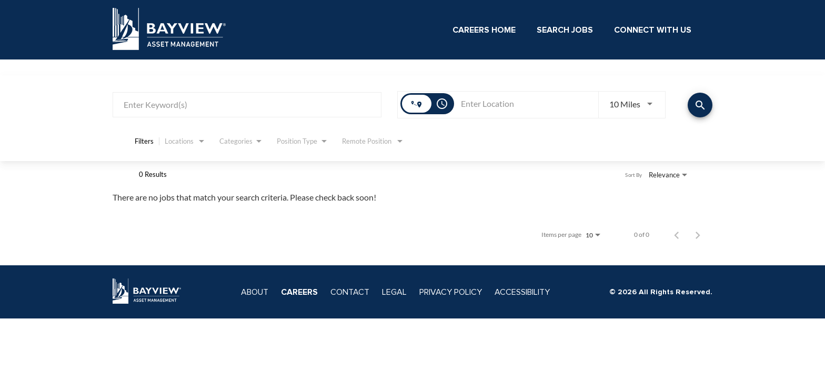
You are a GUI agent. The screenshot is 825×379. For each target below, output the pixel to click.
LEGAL (394, 292)
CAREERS (299, 292)
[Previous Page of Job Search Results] (676, 234)
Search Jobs (565, 30)
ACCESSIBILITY (522, 292)
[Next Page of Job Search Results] (697, 234)
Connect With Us (652, 30)
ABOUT (254, 292)
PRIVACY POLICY (450, 292)
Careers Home (484, 30)
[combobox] (247, 104)
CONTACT (349, 292)
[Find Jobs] (700, 105)
